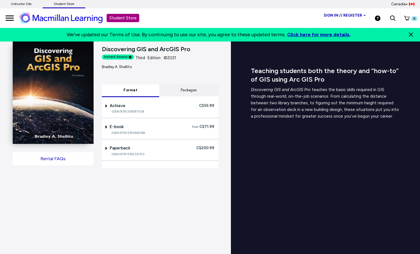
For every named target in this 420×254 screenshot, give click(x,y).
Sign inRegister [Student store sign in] (345, 15)
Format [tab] (130, 90)
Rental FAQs (53, 158)
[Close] (411, 35)
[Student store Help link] (377, 17)
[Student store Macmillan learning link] (65, 18)
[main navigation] (9, 18)
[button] (392, 18)
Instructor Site (21, 4)
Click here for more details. (319, 35)
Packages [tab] (189, 90)
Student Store (64, 4)
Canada (402, 4)
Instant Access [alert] (118, 57)
